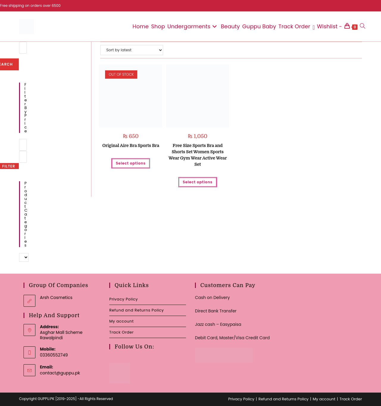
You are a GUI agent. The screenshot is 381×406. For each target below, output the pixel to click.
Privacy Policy (123, 299)
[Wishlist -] (327, 26)
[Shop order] (131, 50)
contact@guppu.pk (60, 373)
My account (121, 321)
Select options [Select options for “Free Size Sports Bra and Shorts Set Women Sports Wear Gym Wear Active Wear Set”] (198, 182)
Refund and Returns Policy (136, 310)
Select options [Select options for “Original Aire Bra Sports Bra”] (131, 163)
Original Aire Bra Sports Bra (130, 145)
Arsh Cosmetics (56, 297)
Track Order (121, 332)
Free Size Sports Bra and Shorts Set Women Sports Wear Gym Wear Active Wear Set (197, 155)
